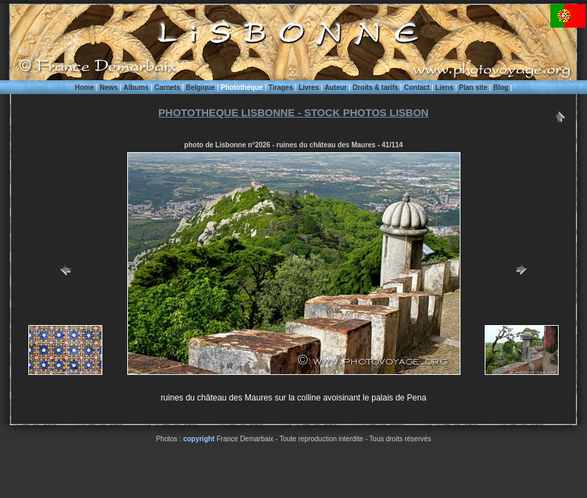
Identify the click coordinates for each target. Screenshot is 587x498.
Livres (309, 87)
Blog (500, 87)
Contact (416, 87)
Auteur (336, 87)
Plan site (473, 87)
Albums (136, 87)
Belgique (200, 87)
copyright (199, 439)
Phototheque (242, 87)
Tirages (280, 87)
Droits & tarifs (375, 87)
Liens (445, 87)
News (109, 87)
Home (84, 87)
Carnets (167, 87)
